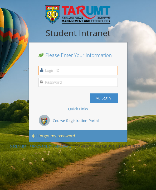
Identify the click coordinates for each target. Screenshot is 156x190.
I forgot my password (53, 135)
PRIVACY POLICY (41, 146)
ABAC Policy (63, 146)
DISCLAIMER (18, 146)
